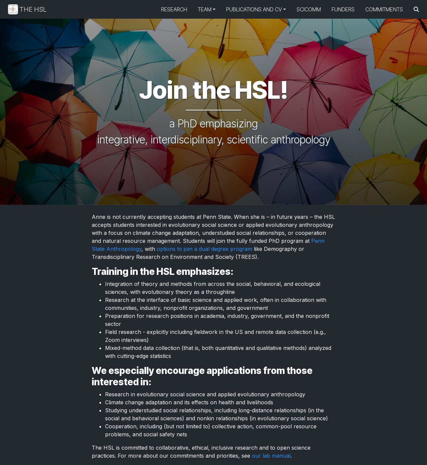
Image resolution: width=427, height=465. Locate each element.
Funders (343, 9)
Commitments (384, 9)
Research (174, 9)
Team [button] (204, 9)
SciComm (309, 9)
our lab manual (271, 455)
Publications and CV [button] (254, 9)
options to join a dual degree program (204, 249)
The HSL (27, 9)
